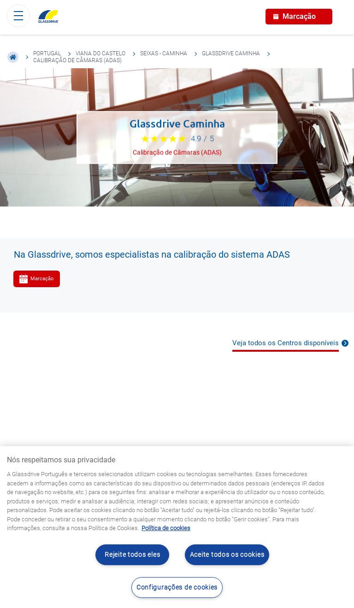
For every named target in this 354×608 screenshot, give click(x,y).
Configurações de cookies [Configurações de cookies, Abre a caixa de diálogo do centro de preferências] (177, 587)
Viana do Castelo (100, 53)
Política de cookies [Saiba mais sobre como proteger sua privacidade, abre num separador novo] (166, 528)
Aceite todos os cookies (227, 555)
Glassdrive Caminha (231, 53)
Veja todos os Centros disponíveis (285, 343)
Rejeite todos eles (132, 555)
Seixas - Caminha (163, 53)
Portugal (47, 53)
